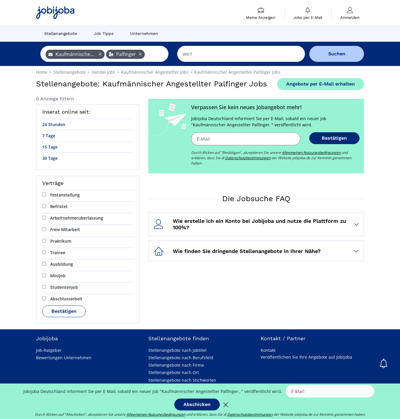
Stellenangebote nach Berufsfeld (180, 357)
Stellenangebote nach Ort (173, 372)
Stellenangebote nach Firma (176, 365)
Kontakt (268, 350)
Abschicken (197, 404)
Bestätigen (64, 311)
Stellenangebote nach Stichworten (182, 380)
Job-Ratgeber (49, 350)
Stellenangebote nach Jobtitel (177, 350)
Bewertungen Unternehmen (64, 357)
